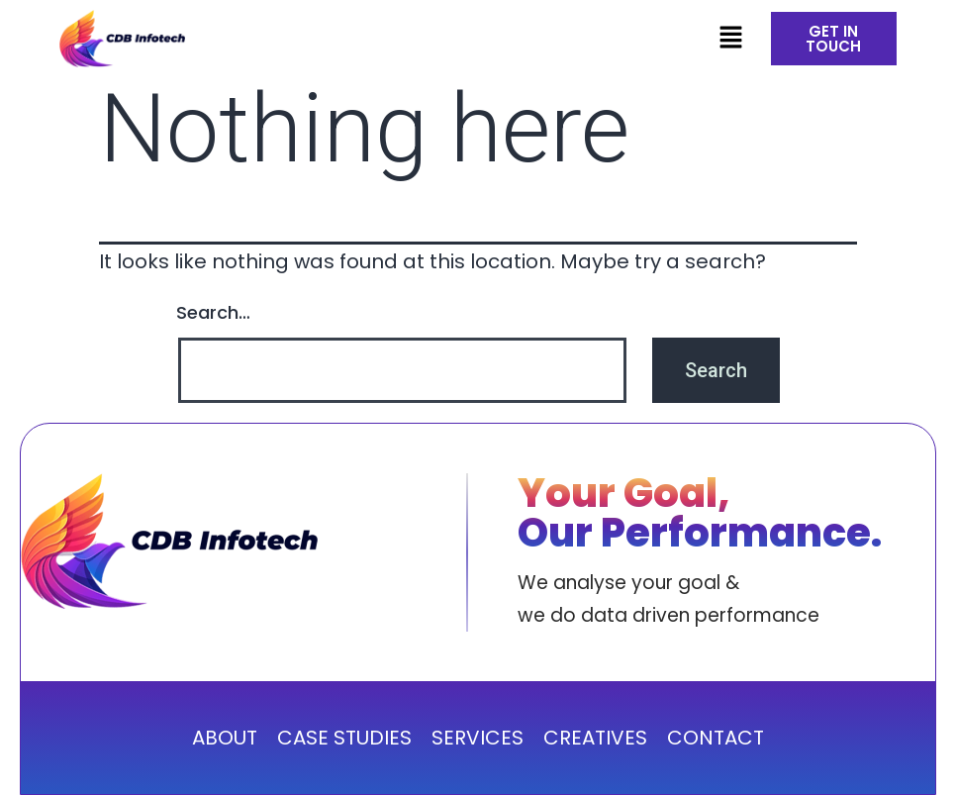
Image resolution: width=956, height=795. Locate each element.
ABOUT (224, 737)
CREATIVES (595, 737)
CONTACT (715, 737)
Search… (213, 312)
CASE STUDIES (344, 737)
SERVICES (477, 737)
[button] (730, 38)
